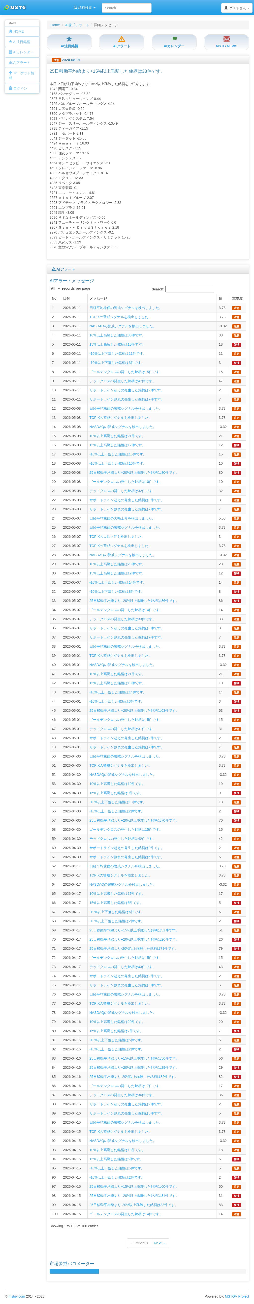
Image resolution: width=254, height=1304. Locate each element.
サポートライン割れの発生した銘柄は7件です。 (127, 399)
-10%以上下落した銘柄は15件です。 (118, 454)
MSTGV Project (237, 1296)
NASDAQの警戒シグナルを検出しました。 (123, 326)
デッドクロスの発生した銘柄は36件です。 (123, 1095)
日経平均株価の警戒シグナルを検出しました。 (126, 308)
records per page (70, 288)
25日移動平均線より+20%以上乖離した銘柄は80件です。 (134, 472)
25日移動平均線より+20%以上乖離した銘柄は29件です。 (134, 1067)
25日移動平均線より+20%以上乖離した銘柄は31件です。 (134, 1196)
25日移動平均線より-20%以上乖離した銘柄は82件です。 (134, 1077)
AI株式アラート (77, 25)
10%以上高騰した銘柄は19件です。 (118, 784)
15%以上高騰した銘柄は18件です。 (118, 344)
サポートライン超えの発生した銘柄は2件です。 (127, 390)
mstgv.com (16, 1296)
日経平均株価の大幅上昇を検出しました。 (123, 518)
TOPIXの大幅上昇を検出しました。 (117, 537)
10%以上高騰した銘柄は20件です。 (118, 1022)
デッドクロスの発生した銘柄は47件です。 (123, 381)
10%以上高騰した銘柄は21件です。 (118, 436)
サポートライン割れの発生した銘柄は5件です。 (127, 985)
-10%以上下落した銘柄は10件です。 (118, 463)
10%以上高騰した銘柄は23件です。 (118, 564)
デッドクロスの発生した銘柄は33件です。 (123, 619)
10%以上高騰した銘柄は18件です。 (118, 1150)
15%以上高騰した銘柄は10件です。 (118, 683)
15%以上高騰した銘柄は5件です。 (117, 903)
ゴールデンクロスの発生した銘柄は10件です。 (126, 482)
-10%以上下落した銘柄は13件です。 (118, 802)
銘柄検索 (64, 8)
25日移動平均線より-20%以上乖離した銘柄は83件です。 (134, 1205)
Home (55, 25)
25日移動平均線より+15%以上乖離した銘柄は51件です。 (134, 930)
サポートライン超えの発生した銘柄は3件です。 (127, 500)
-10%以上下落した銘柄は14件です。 (118, 582)
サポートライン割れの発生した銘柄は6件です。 (127, 857)
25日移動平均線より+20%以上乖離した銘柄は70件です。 (134, 820)
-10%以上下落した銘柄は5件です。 (117, 1040)
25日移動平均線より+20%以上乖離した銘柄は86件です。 (134, 601)
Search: (183, 289)
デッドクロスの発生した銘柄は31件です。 (123, 729)
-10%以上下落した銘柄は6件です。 (117, 912)
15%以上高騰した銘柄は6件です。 (117, 1159)
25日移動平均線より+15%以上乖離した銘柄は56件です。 (134, 1058)
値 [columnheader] (220, 298)
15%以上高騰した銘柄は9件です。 (117, 793)
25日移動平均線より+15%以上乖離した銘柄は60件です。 (134, 1186)
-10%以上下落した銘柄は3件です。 (117, 363)
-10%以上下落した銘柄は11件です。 (118, 354)
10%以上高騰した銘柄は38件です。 (118, 335)
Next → (160, 1243)
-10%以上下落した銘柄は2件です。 (117, 811)
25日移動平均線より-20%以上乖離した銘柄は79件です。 (134, 948)
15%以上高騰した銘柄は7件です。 (117, 1031)
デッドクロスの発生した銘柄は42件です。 (123, 839)
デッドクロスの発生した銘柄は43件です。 (123, 967)
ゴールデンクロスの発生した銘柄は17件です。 (126, 1086)
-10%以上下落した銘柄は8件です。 (117, 591)
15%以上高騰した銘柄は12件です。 (118, 445)
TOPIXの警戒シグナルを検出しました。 (121, 317)
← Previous (139, 1243)
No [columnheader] (54, 298)
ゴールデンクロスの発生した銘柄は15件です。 (126, 372)
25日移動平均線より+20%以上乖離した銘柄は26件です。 (134, 939)
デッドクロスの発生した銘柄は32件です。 (123, 491)
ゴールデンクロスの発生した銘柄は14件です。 (126, 610)
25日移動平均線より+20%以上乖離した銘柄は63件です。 (134, 710)
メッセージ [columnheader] (98, 298)
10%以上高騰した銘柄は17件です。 (118, 894)
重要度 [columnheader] (237, 298)
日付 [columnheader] (66, 298)
